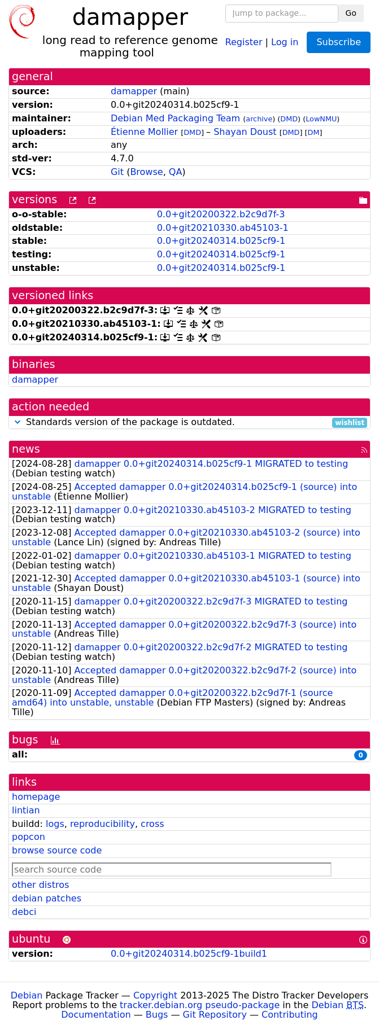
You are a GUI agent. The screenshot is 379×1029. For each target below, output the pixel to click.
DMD (289, 119)
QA (175, 172)
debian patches (46, 898)
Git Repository (215, 1014)
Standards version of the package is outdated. (189, 422)
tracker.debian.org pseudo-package (200, 1005)
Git (117, 172)
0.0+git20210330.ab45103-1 (223, 227)
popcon (28, 836)
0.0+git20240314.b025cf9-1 (221, 240)
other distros (40, 884)
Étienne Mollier (144, 131)
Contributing (290, 1014)
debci (24, 912)
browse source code (57, 850)
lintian (26, 810)
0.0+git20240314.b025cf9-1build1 (189, 953)
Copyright (155, 995)
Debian (27, 995)
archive (259, 119)
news (26, 449)
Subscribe (338, 42)
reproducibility (102, 823)
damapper (134, 91)
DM (314, 132)
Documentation (95, 1014)
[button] (17, 422)
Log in (284, 41)
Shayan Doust (245, 131)
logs (55, 823)
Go (351, 12)
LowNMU (321, 119)
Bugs (157, 1014)
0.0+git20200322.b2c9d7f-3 (221, 214)
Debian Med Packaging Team (175, 118)
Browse (146, 172)
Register (244, 41)
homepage (36, 796)
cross (152, 823)
